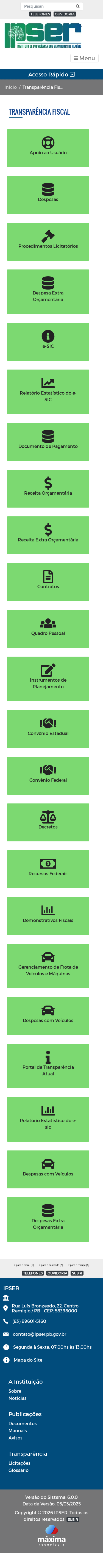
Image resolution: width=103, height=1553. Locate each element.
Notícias (18, 1398)
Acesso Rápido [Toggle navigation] (51, 74)
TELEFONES (40, 14)
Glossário (19, 1470)
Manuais (18, 1430)
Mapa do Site (28, 1359)
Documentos (23, 1423)
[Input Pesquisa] (48, 6)
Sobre (15, 1391)
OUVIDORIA (65, 14)
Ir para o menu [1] (24, 1265)
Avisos (16, 1437)
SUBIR (77, 1273)
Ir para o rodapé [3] (78, 1265)
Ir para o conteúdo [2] (50, 1265)
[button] (77, 6)
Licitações (19, 1463)
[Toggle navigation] (84, 58)
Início (10, 87)
